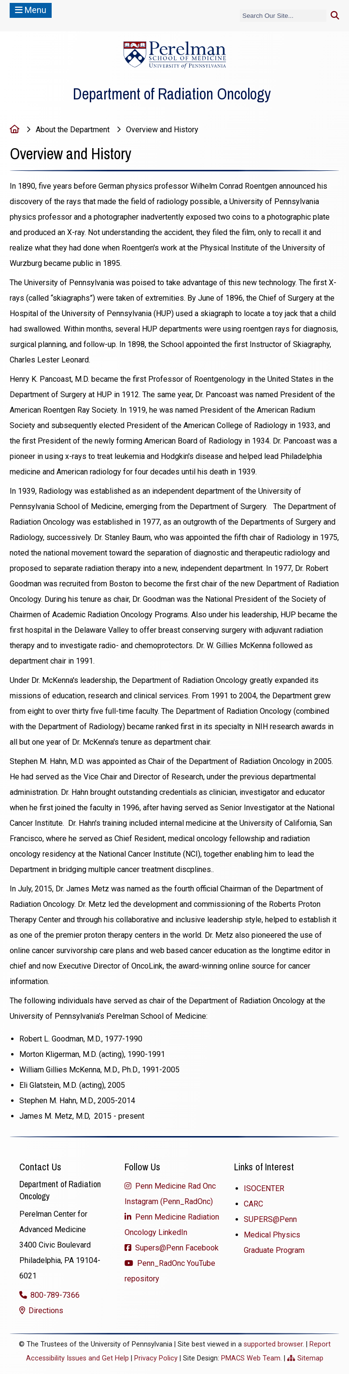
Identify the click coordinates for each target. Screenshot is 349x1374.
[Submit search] (335, 16)
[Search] (283, 16)
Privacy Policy (156, 1358)
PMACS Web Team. (251, 1358)
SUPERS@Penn (270, 1219)
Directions (45, 1310)
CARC (253, 1203)
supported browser (273, 1344)
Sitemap (310, 1358)
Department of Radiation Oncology (172, 93)
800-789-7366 (54, 1295)
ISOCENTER (264, 1188)
